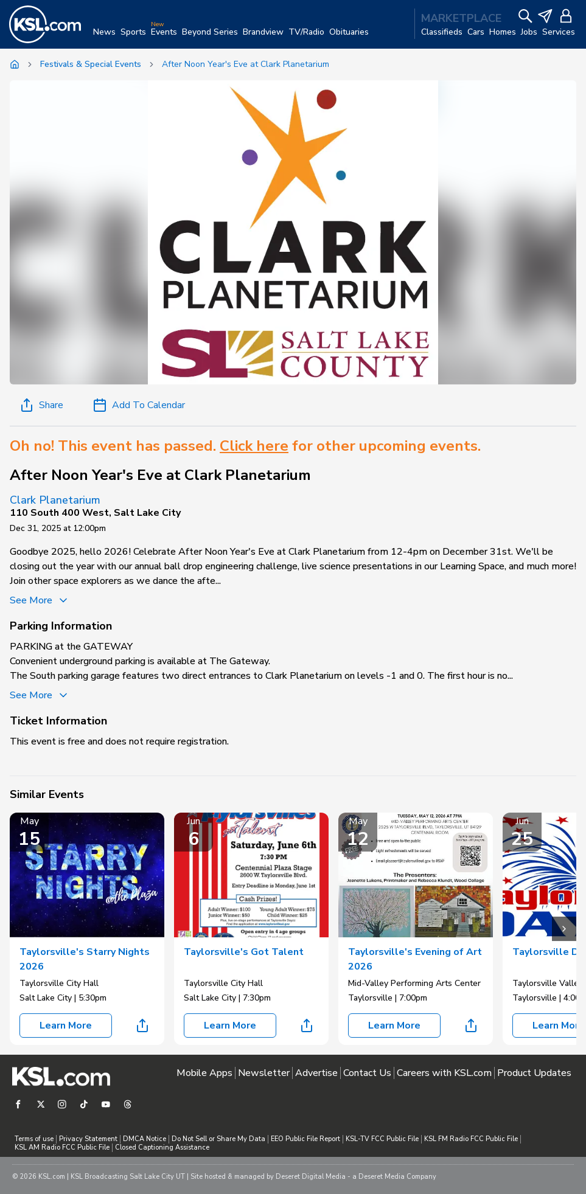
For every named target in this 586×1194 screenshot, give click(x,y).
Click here (254, 446)
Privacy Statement (88, 1139)
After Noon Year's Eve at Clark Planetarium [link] (245, 64)
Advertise (316, 1073)
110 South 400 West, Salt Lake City (95, 512)
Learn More (66, 1025)
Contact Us (367, 1073)
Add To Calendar (138, 405)
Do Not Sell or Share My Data (218, 1139)
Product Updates (534, 1073)
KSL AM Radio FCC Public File (62, 1147)
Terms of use (34, 1139)
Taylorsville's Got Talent (244, 952)
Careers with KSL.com (444, 1073)
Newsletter (264, 1073)
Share (41, 405)
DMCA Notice (144, 1139)
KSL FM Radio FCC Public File (471, 1139)
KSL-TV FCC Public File (382, 1139)
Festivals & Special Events (90, 64)
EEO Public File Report (305, 1139)
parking (130, 661)
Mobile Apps (204, 1073)
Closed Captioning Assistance (162, 1147)
